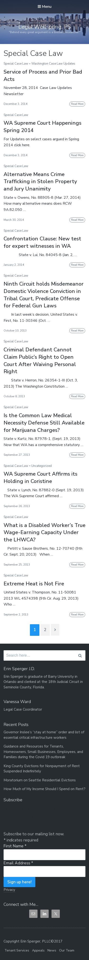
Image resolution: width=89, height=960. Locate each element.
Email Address (18, 863)
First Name (15, 846)
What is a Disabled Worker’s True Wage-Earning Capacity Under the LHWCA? (44, 533)
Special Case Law (16, 64)
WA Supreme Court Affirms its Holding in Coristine (40, 477)
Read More (77, 104)
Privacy (9, 889)
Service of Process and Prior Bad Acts (43, 75)
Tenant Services (17, 950)
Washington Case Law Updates (53, 64)
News (51, 950)
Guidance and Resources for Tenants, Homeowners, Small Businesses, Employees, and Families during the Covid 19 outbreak (43, 751)
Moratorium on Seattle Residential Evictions (40, 780)
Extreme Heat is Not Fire (34, 583)
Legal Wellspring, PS (44, 27)
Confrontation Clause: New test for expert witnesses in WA (42, 242)
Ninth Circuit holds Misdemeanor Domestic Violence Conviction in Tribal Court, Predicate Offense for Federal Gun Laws (44, 294)
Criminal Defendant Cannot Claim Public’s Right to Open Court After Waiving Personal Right (40, 360)
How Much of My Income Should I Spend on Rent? (44, 789)
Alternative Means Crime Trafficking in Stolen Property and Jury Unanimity (40, 182)
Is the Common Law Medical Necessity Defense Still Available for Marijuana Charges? (44, 423)
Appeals (38, 950)
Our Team (66, 950)
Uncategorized (41, 466)
